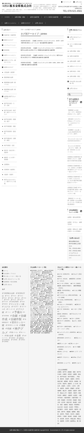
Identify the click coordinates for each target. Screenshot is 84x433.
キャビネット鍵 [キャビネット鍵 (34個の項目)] (17, 304)
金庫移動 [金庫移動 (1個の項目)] (15, 339)
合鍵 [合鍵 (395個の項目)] (15, 315)
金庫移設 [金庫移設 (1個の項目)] (23, 339)
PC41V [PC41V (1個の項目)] (21, 295)
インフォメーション (10, 45)
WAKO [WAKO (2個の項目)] (6, 304)
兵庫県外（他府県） (10, 169)
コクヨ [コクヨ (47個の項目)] (7, 307)
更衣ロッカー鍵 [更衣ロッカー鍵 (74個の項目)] (13, 323)
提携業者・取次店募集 (10, 281)
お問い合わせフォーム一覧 (12, 279)
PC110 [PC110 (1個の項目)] (14, 299)
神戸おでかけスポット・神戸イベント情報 (10, 181)
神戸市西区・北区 (9, 145)
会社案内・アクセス (10, 273)
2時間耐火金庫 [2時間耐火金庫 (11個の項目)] (9, 293)
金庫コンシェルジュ (10, 23)
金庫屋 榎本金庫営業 (74, 217)
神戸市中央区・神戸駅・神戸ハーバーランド (10, 112)
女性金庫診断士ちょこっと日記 (73, 211)
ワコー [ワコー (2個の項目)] (9, 312)
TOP (22, 29)
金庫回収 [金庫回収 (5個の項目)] (7, 340)
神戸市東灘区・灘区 (10, 126)
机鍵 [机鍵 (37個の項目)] (9, 328)
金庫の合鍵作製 (34, 17)
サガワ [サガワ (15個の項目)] (15, 307)
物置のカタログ (8, 40)
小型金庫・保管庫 (9, 72)
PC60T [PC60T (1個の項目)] (11, 298)
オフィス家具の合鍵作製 (51, 17)
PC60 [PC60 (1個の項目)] (5, 298)
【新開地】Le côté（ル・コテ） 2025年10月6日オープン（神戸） (74, 112)
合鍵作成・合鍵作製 (10, 35)
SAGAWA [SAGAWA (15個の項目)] (15, 302)
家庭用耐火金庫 (8, 77)
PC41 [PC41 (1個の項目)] (8, 295)
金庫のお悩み (67, 17)
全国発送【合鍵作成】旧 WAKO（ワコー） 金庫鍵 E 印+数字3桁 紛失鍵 (75, 159)
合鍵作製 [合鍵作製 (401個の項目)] (16, 319)
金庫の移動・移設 (75, 76)
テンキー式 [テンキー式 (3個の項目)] (11, 309)
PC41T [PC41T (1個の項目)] (14, 295)
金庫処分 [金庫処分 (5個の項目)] (21, 338)
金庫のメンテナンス (75, 66)
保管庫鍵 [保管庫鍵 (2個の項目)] (6, 315)
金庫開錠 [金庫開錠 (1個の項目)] (6, 341)
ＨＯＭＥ (7, 17)
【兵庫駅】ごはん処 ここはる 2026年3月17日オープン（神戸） (74, 132)
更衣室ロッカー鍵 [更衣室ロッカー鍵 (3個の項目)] (13, 325)
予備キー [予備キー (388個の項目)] (19, 312)
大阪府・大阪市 (8, 174)
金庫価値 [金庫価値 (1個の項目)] (13, 337)
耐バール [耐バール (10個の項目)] (14, 332)
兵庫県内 (6, 164)
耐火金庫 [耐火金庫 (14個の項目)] (9, 336)
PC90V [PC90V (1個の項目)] (7, 299)
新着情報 (6, 50)
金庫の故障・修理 (75, 61)
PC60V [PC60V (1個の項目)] (18, 298)
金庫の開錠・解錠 (20, 17)
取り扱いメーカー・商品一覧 (12, 276)
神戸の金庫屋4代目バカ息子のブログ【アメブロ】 (74, 102)
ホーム (6, 271)
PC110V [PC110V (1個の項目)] (6, 301)
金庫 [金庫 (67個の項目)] (19, 335)
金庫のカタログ (25, 23)
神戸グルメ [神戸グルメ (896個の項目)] (12, 330)
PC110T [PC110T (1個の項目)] (21, 299)
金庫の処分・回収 (75, 71)
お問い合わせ (39, 23)
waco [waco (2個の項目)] (23, 301)
